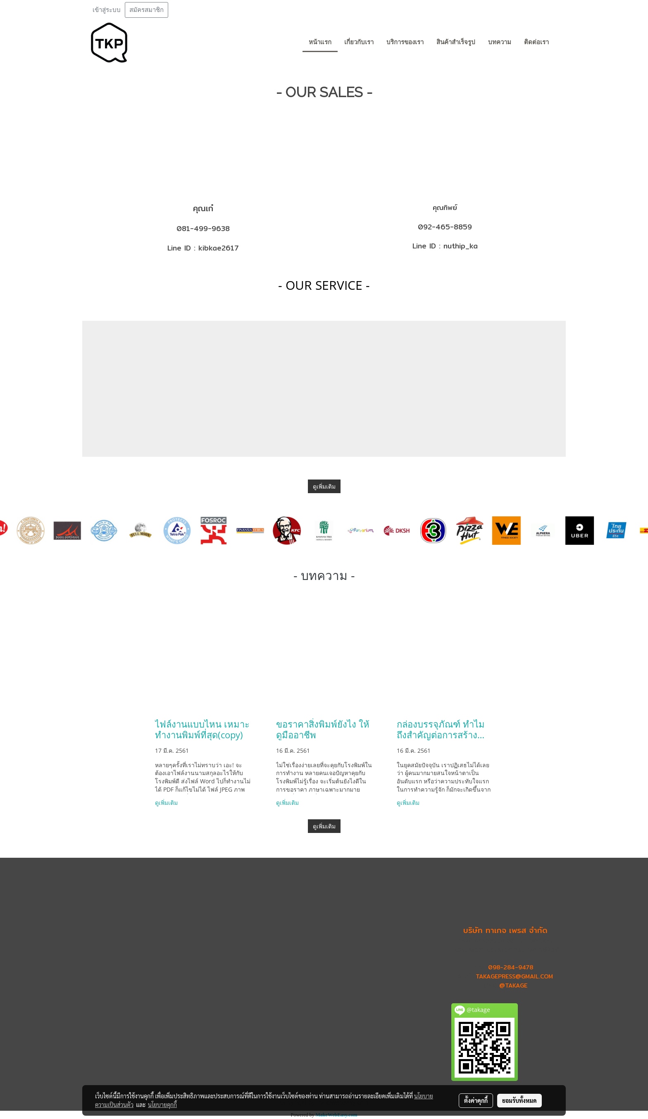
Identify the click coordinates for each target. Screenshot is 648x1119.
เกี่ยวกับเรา (359, 42)
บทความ (499, 42)
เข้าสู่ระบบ (107, 10)
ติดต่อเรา (536, 42)
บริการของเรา (405, 42)
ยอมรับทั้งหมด (519, 1100)
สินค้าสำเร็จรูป (455, 42)
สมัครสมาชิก (146, 10)
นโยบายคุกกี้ (162, 1104)
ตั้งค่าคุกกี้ (476, 1100)
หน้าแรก (320, 42)
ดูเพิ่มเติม (324, 486)
